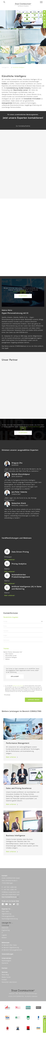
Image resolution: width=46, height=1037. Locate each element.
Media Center (6, 977)
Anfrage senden (34, 699)
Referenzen (6, 942)
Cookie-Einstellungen (31, 993)
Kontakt (4, 979)
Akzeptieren (23, 296)
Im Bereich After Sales (9, 945)
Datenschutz (22, 993)
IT (2, 932)
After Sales (5, 911)
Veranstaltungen (7, 954)
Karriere (4, 968)
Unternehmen (6, 958)
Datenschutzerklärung (19, 291)
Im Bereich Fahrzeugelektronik (12, 950)
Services (5, 972)
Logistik (4, 935)
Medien (4, 937)
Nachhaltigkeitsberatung (10, 919)
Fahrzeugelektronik (8, 916)
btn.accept (15, 676)
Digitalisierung (6, 914)
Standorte (5, 963)
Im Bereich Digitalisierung (10, 947)
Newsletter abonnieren (9, 982)
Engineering (6, 930)
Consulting (5, 925)
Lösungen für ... (6, 67)
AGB (16, 993)
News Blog (5, 975)
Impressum (12, 993)
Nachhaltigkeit (6, 961)
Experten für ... (7, 909)
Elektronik (5, 928)
